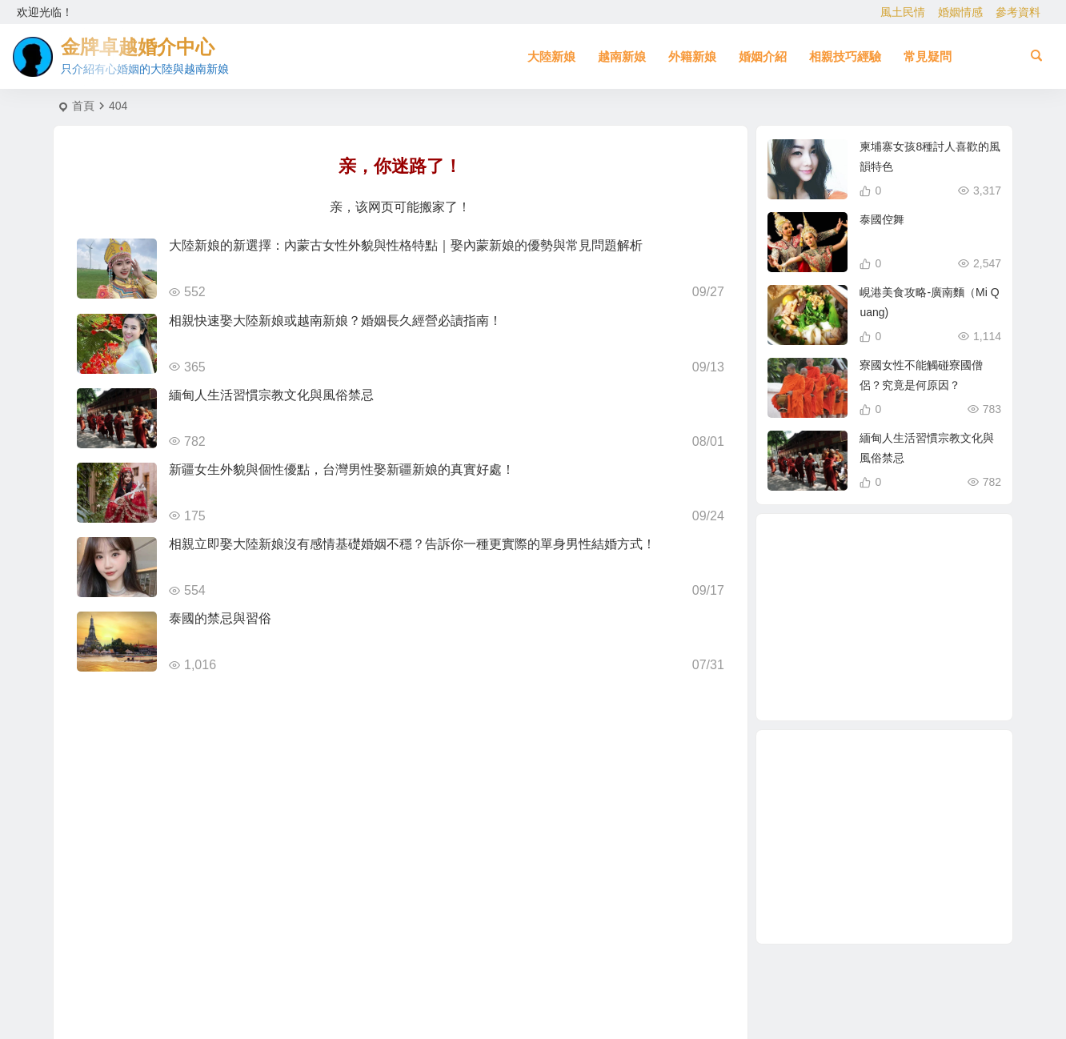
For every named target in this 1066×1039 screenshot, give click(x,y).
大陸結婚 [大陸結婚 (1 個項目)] (886, 621)
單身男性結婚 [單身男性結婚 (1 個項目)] (830, 621)
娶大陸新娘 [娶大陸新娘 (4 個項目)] (860, 586)
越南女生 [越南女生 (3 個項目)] (832, 668)
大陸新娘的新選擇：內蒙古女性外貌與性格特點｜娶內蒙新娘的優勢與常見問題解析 (406, 245)
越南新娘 (622, 56)
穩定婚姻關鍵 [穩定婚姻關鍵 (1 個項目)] (952, 601)
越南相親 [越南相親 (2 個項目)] (919, 601)
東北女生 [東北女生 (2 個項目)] (900, 662)
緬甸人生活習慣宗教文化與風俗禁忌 (271, 395)
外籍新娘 (692, 56)
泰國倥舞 (882, 219)
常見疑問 (928, 56)
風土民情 (902, 12)
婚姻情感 (960, 12)
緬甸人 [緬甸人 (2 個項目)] (868, 552)
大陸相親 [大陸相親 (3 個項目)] (917, 677)
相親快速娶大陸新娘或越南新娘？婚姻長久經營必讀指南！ (335, 320)
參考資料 (1018, 12)
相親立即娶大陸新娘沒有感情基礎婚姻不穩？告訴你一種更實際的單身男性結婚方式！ (412, 544)
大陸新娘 (551, 56)
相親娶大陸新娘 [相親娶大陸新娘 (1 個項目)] (899, 546)
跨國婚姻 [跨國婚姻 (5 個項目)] (905, 562)
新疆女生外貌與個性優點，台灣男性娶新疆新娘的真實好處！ (342, 469)
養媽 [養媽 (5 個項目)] (875, 686)
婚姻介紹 (763, 56)
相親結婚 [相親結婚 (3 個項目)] (854, 654)
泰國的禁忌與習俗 (220, 618)
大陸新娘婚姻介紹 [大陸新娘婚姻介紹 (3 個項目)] (944, 639)
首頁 (83, 105)
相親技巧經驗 (845, 56)
